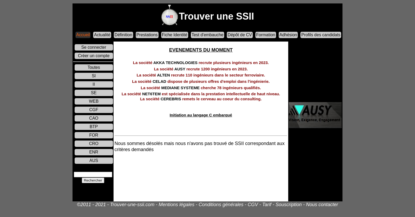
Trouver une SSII (216, 16)
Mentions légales (176, 204)
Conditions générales (221, 204)
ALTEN (201, 75)
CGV (253, 204)
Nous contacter (322, 204)
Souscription (289, 204)
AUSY (201, 68)
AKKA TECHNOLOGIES (201, 62)
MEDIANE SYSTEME (201, 87)
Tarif (266, 204)
